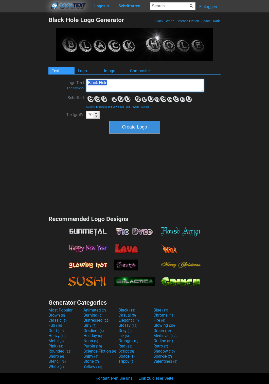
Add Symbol (75, 88)
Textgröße (75, 114)
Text (55, 70)
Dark (216, 21)
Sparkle (162, 356)
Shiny (90, 356)
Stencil (57, 361)
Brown (56, 315)
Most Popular (60, 310)
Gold (56, 330)
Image (109, 70)
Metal (56, 340)
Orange (128, 340)
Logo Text (75, 85)
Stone (91, 361)
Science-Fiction (188, 21)
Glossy (128, 325)
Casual (127, 315)
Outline (163, 340)
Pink (55, 346)
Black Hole (145, 85)
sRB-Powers (132, 106)
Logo (82, 70)
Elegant (128, 320)
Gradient (93, 330)
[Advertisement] (24, 92)
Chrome (164, 315)
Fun (55, 325)
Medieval (165, 335)
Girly (90, 325)
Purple (92, 346)
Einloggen (208, 6)
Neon (90, 340)
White (170, 21)
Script (126, 351)
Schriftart (75, 97)
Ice (123, 335)
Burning (92, 315)
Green (162, 330)
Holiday (92, 335)
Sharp (56, 356)
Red (125, 346)
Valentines (165, 361)
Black (159, 21)
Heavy (57, 335)
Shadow (164, 351)
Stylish (145, 106)
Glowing (164, 325)
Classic (57, 320)
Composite (140, 70)
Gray (125, 330)
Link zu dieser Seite (156, 378)
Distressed (96, 320)
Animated (94, 310)
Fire (159, 320)
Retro (160, 346)
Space (206, 21)
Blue (160, 310)
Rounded (59, 351)
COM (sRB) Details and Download (105, 106)
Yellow (92, 366)
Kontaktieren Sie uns (114, 378)
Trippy (126, 361)
